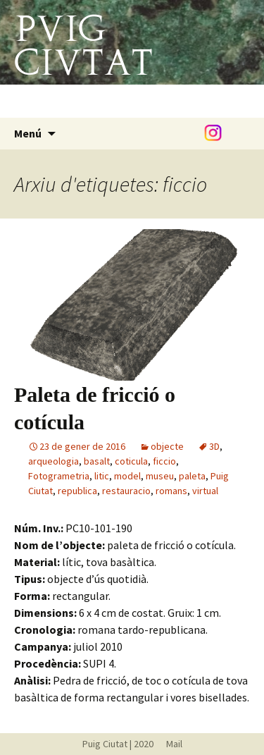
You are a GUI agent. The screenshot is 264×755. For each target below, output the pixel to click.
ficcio (164, 461)
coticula (131, 461)
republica (77, 490)
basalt (97, 461)
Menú (28, 133)
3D (214, 446)
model (127, 475)
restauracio (126, 490)
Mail (169, 743)
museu (160, 475)
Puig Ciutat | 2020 (117, 743)
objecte (167, 446)
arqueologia (53, 461)
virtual (205, 490)
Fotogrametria (58, 475)
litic (101, 475)
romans (171, 490)
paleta (192, 475)
